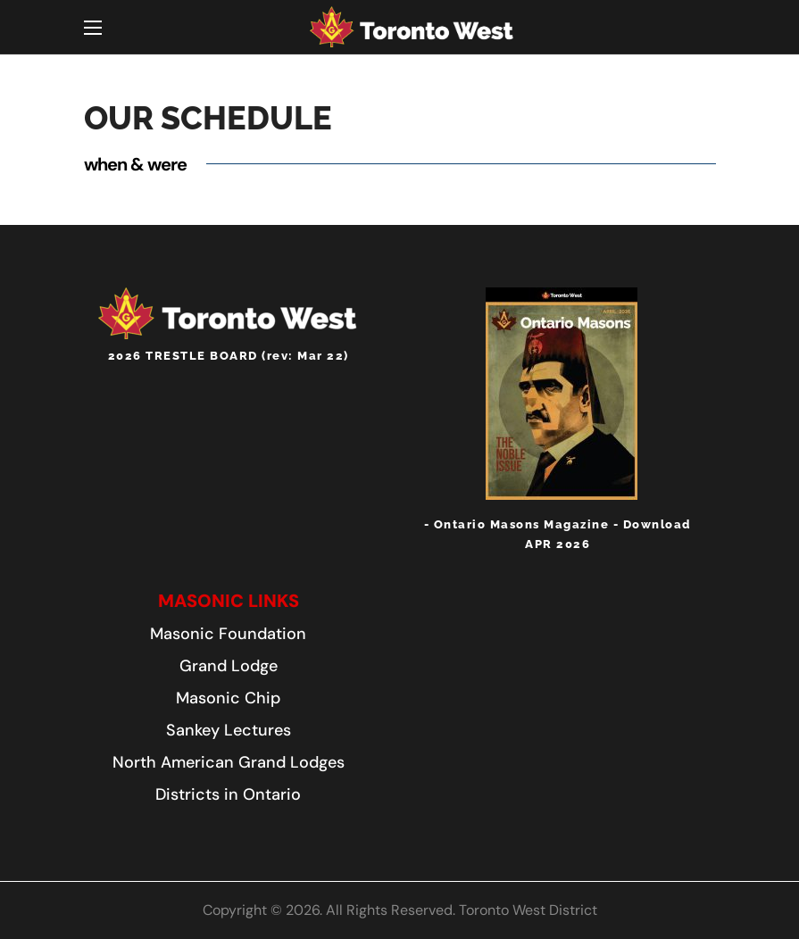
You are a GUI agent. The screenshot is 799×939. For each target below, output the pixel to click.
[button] (228, 601)
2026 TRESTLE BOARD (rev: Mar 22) (228, 355)
